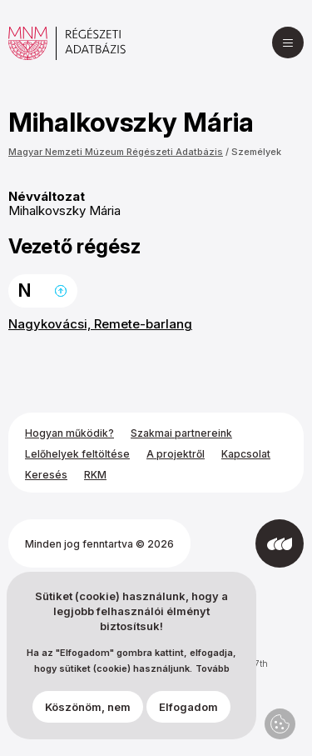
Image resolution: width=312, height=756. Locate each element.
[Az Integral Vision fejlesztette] (279, 543)
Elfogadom (188, 706)
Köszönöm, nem (88, 706)
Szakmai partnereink (181, 433)
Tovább (213, 668)
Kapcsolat (245, 454)
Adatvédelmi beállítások (280, 723)
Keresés (46, 474)
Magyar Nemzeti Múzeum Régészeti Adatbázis (115, 152)
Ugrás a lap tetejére (60, 291)
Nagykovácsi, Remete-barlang (100, 324)
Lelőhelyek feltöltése (77, 454)
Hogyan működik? (69, 433)
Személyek (256, 152)
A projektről (175, 454)
